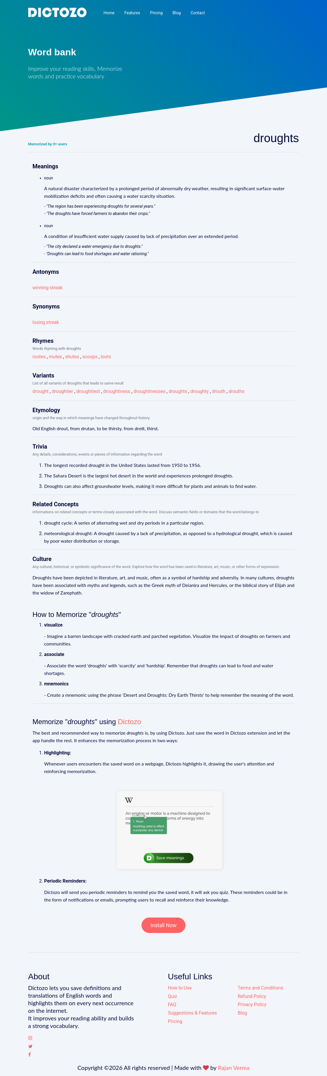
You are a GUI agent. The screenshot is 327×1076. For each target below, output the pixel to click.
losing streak (46, 322)
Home (108, 12)
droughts (178, 391)
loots (106, 356)
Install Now (164, 925)
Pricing (156, 12)
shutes (72, 356)
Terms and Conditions (260, 988)
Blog (177, 12)
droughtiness (116, 391)
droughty (199, 391)
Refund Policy (252, 996)
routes (39, 356)
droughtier (62, 391)
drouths (237, 391)
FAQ (172, 1004)
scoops (90, 356)
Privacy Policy (252, 1004)
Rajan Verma (234, 1067)
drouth (218, 391)
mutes (55, 356)
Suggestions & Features (192, 1013)
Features (132, 12)
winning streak (48, 287)
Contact (198, 12)
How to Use (180, 988)
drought (41, 391)
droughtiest (88, 391)
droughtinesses (149, 391)
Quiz (172, 996)
